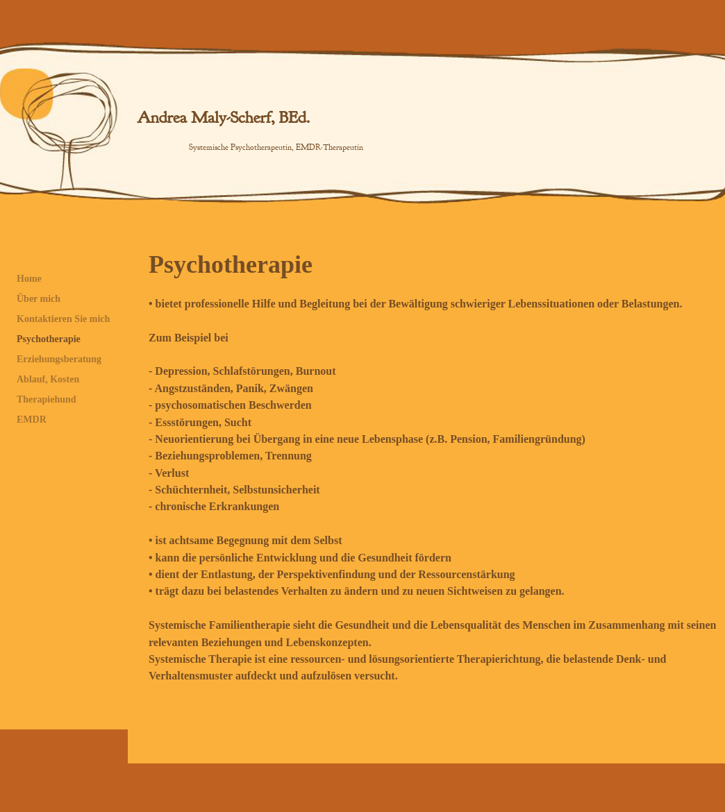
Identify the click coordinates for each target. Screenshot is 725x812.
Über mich (38, 299)
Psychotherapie (49, 339)
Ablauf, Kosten (48, 379)
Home (29, 278)
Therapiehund (46, 399)
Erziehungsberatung (59, 359)
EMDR (32, 419)
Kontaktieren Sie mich (63, 319)
